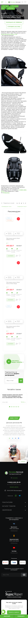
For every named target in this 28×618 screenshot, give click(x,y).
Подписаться (14, 530)
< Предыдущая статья (6, 206)
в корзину (10, 299)
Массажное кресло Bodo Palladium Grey (13, 327)
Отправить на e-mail (14, 26)
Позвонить (21, 616)
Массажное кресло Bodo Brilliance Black (13, 239)
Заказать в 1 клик (18, 233)
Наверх (23, 461)
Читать (22, 402)
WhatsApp (6, 192)
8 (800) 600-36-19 (14, 482)
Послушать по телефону (14, 22)
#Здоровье (11, 8)
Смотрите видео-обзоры (17, 361)
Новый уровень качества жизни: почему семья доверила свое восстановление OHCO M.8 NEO (12, 396)
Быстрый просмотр (9, 233)
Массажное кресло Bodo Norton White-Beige (13, 283)
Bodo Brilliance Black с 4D (9, 34)
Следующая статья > (22, 206)
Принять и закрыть (14, 612)
